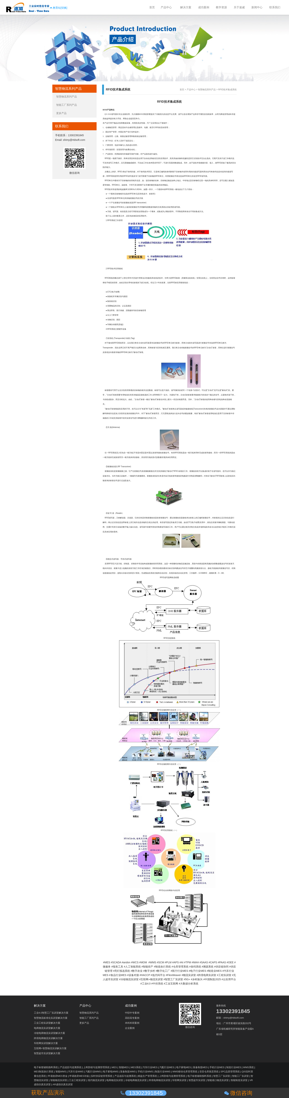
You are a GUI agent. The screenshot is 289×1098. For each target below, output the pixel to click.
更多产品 (61, 113)
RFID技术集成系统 (227, 89)
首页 (182, 89)
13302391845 (76, 135)
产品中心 (191, 89)
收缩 (2, 61)
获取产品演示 (47, 1093)
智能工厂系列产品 (66, 104)
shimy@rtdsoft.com (74, 139)
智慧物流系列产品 (207, 89)
